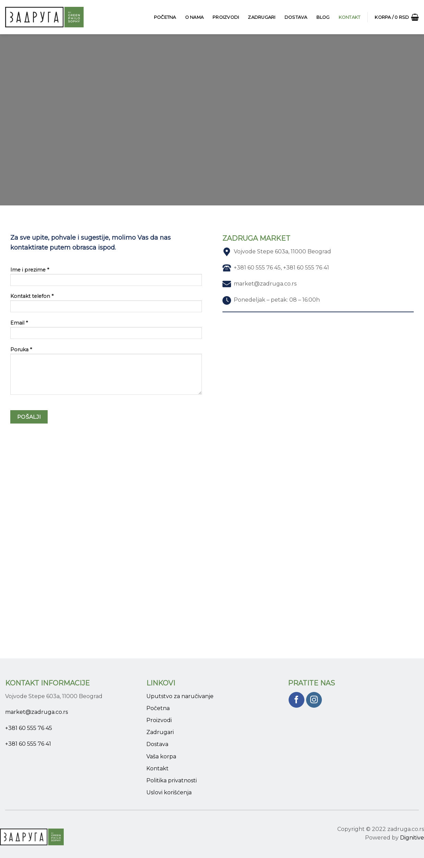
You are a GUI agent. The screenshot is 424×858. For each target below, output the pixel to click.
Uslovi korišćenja (169, 792)
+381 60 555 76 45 (28, 728)
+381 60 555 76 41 (28, 744)
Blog (323, 17)
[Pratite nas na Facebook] (297, 700)
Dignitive (412, 837)
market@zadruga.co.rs (36, 712)
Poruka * (106, 373)
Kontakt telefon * (106, 305)
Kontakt (350, 17)
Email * (106, 332)
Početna (165, 17)
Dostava (295, 17)
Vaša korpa (161, 756)
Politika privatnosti (171, 780)
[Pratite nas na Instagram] (314, 700)
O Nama (194, 17)
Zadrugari (261, 17)
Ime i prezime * (106, 279)
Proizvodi (226, 17)
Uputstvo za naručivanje (180, 696)
